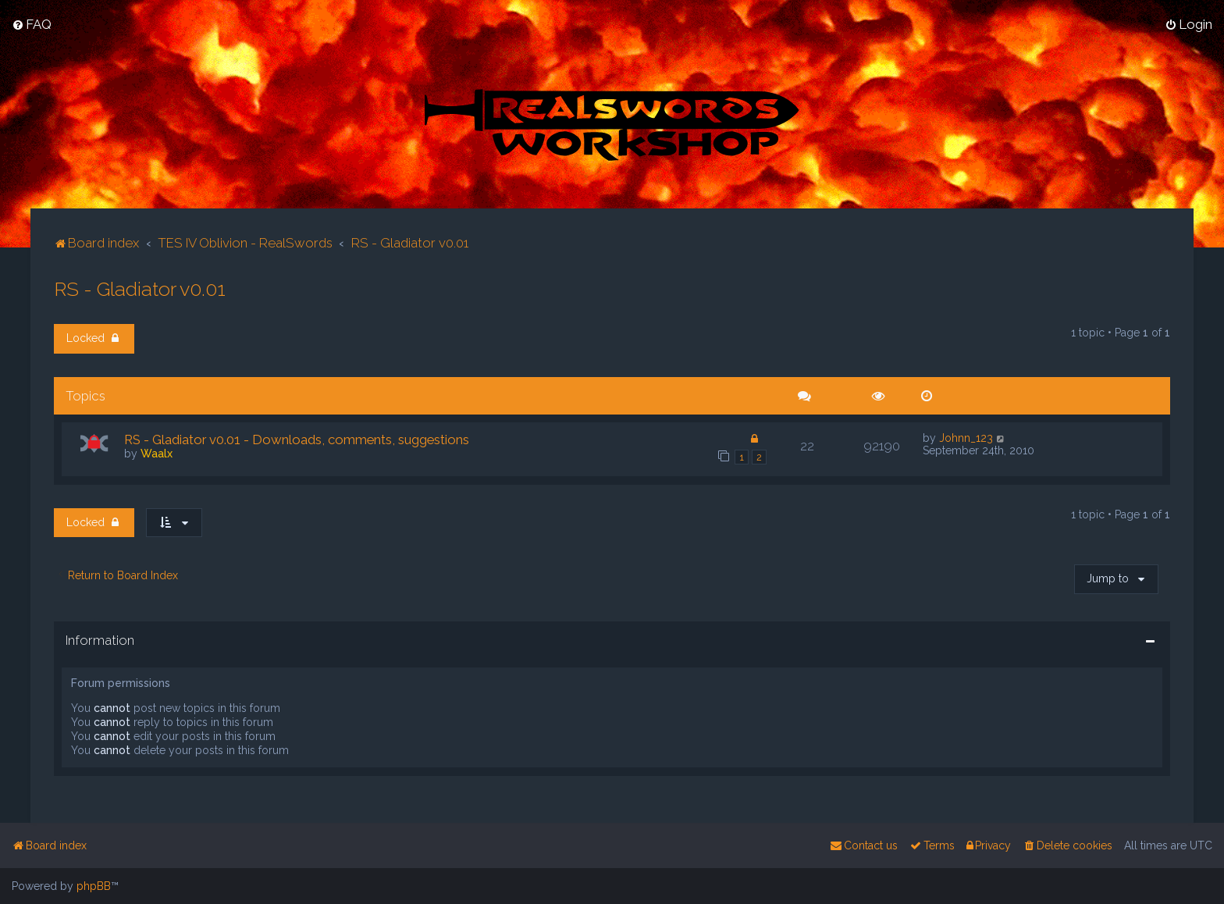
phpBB (93, 886)
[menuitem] (32, 24)
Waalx (157, 453)
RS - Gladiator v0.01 (140, 288)
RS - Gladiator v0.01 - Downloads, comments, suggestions (296, 439)
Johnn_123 (966, 437)
